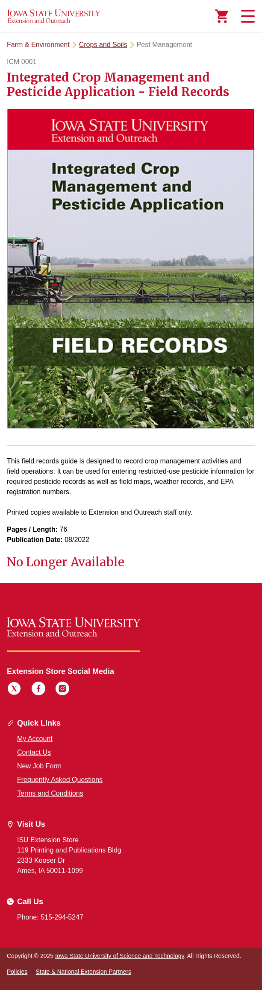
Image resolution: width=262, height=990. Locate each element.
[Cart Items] (221, 16)
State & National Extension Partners (83, 971)
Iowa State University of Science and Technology (119, 955)
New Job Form (39, 766)
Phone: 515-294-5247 (50, 917)
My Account (35, 738)
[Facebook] (38, 689)
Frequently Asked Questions (60, 779)
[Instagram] (62, 689)
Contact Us (34, 752)
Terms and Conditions (50, 793)
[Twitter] (14, 689)
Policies (17, 971)
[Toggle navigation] (246, 16)
